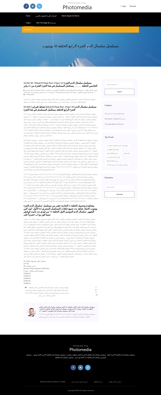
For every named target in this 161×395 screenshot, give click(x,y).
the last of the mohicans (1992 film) (36, 268)
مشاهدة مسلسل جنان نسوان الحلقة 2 (117, 165)
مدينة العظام (98, 382)
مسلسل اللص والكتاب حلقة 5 (34, 271)
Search (119, 92)
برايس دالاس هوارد (114, 382)
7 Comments (29, 94)
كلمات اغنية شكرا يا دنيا (113, 157)
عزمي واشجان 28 (30, 266)
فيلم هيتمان (126, 153)
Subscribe (119, 194)
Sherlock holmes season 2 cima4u (52, 382)
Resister (133, 6)
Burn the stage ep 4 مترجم (46, 23)
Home (28, 16)
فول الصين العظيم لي (113, 149)
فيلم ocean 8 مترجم (112, 153)
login (123, 6)
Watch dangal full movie (70, 16)
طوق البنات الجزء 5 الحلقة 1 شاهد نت (117, 145)
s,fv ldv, (26, 264)
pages (28, 23)
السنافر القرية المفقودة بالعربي (45, 16)
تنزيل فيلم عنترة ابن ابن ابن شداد (114, 113)
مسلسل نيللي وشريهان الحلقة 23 (35, 261)
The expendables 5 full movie (114, 124)
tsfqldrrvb (27, 273)
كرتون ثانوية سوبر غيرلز (79, 382)
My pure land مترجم (112, 161)
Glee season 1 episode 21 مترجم (115, 119)
